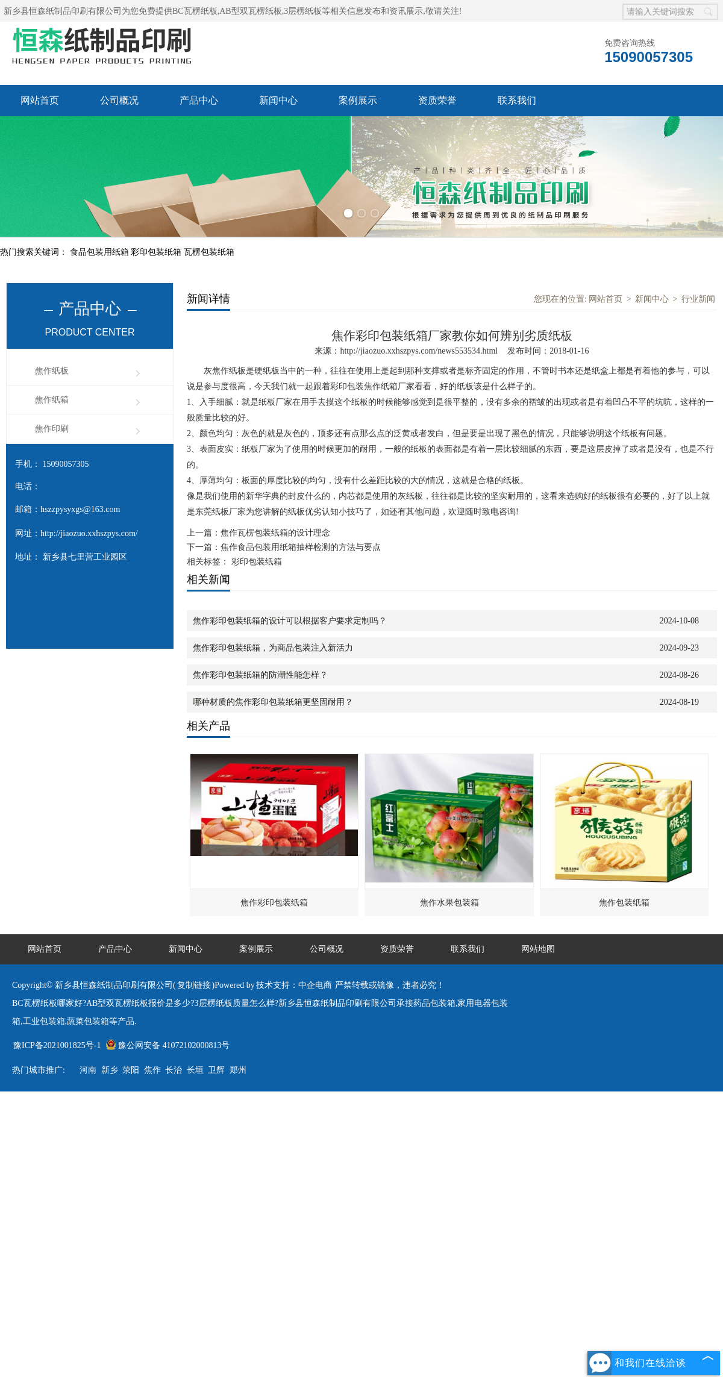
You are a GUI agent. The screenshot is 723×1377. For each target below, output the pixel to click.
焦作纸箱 (52, 399)
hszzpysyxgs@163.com (80, 509)
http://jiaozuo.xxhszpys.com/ (89, 533)
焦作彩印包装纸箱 (274, 902)
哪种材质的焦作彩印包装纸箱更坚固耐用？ (273, 702)
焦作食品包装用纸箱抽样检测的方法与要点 (301, 547)
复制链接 (194, 985)
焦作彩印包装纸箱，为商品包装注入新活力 (273, 647)
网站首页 (39, 100)
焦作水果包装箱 (449, 902)
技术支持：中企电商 (294, 985)
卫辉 (216, 1070)
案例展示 (358, 100)
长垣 (195, 1070)
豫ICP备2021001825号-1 (57, 1045)
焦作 (152, 1070)
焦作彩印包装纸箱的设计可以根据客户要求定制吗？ (290, 620)
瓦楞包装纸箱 (209, 252)
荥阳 (130, 1070)
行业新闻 (698, 299)
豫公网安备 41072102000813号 (167, 1045)
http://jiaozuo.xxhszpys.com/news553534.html (419, 350)
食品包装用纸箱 (100, 252)
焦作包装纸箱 (624, 902)
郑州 (238, 1070)
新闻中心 (278, 100)
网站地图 (538, 949)
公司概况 (119, 100)
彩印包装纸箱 (157, 252)
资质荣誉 (437, 100)
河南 (88, 1070)
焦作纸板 (52, 370)
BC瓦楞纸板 (195, 11)
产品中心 (199, 100)
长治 (173, 1070)
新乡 (109, 1070)
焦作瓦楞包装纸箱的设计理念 (275, 532)
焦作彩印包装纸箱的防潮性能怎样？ (260, 674)
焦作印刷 (52, 428)
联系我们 (517, 100)
